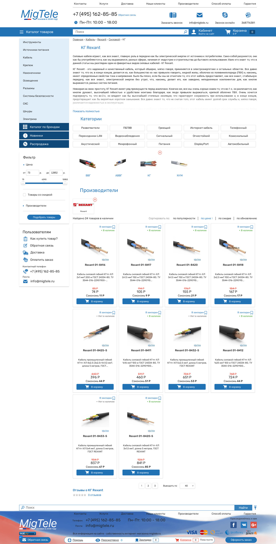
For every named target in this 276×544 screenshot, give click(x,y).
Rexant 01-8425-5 (95, 350)
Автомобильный (238, 144)
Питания (164, 144)
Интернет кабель (201, 128)
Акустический (90, 144)
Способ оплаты (221, 3)
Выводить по (170, 485)
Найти (243, 507)
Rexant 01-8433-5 (95, 436)
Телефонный (238, 128)
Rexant (101, 39)
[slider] (23, 183)
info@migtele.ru (42, 281)
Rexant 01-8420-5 (141, 436)
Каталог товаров (36, 32)
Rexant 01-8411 (141, 350)
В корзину (94, 301)
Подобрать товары (44, 217)
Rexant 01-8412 (233, 350)
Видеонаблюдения (127, 136)
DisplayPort (201, 144)
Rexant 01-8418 (233, 265)
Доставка (127, 3)
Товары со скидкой (37, 194)
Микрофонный (127, 144)
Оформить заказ (241, 540)
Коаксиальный (238, 136)
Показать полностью (86, 111)
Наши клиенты (155, 3)
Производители (188, 3)
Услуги (103, 3)
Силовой (114, 39)
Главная (78, 39)
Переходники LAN (90, 136)
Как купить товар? (44, 238)
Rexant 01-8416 (95, 265)
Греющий (164, 128)
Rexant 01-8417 (141, 265)
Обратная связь (127, 15)
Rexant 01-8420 (187, 265)
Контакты (80, 3)
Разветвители (90, 128)
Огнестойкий (201, 136)
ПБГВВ (127, 128)
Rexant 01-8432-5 (187, 350)
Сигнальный (164, 136)
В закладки (105, 226)
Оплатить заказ (41, 259)
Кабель (90, 39)
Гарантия (250, 3)
